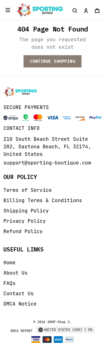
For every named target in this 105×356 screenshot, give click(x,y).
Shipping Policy (26, 210)
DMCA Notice (20, 304)
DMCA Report (21, 331)
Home (9, 262)
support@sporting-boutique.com (47, 162)
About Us (15, 273)
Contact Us (18, 293)
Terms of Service (27, 190)
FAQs (9, 283)
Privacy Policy (24, 221)
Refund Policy (23, 231)
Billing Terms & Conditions (42, 200)
